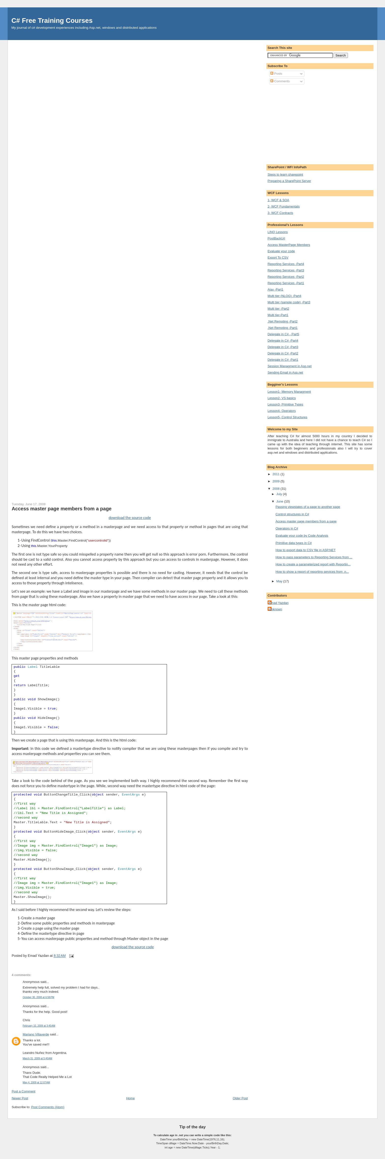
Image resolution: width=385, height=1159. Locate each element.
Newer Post (20, 1098)
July (279, 494)
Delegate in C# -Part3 (283, 347)
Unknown (275, 609)
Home (130, 1098)
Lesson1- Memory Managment (289, 391)
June (280, 501)
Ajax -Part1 (275, 289)
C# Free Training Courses (52, 20)
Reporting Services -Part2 (286, 277)
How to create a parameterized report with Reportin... (313, 564)
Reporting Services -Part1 (286, 283)
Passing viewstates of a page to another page (307, 507)
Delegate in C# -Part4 (283, 340)
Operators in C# (286, 528)
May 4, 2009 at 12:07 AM (36, 1082)
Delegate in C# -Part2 (283, 353)
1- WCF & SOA (278, 200)
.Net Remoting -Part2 (283, 321)
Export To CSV (278, 257)
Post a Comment (23, 1091)
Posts (276, 73)
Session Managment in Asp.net (290, 366)
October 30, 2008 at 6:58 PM (38, 997)
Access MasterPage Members (289, 245)
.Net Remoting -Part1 (283, 328)
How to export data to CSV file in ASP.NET (305, 550)
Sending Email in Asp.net (285, 372)
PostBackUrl (276, 238)
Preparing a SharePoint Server (289, 181)
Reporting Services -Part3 (286, 270)
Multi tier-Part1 (278, 315)
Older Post (240, 1098)
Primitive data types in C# (293, 543)
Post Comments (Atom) (47, 1107)
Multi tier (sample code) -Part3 (289, 302)
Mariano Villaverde (36, 1034)
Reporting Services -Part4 (286, 264)
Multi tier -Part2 (278, 308)
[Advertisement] (309, 123)
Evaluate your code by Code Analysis (301, 535)
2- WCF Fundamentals (284, 206)
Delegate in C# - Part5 (283, 334)
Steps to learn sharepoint (285, 174)
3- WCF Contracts (280, 213)
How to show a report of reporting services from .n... (312, 571)
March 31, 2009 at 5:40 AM (37, 1058)
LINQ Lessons (278, 232)
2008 (277, 488)
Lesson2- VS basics (282, 398)
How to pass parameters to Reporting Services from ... (313, 557)
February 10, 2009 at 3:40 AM (39, 1025)
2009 (277, 481)
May (279, 581)
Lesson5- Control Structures (287, 417)
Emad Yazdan (279, 603)
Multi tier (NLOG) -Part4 (284, 296)
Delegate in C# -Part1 (283, 360)
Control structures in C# (292, 514)
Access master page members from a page (61, 508)
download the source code (130, 517)
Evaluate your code (281, 251)
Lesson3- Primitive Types (285, 404)
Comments (279, 81)
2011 (277, 474)
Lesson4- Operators (282, 411)
